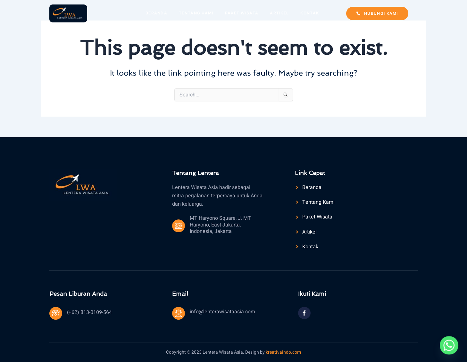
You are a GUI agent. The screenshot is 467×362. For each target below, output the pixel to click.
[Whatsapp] (449, 345)
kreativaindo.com (283, 352)
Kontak (309, 13)
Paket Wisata (242, 13)
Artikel (279, 13)
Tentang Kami (196, 13)
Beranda (156, 13)
